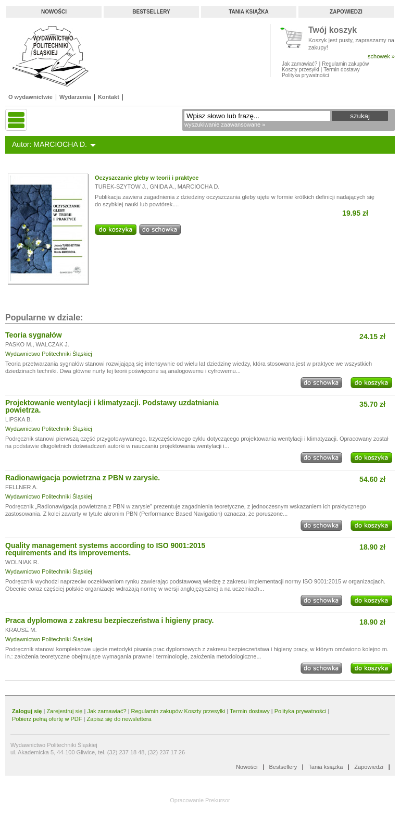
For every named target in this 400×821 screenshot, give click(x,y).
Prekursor (217, 800)
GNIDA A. (162, 186)
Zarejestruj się (64, 711)
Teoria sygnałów (33, 335)
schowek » (381, 56)
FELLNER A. (21, 487)
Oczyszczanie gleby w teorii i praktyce (146, 178)
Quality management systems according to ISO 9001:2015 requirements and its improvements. (105, 549)
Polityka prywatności (305, 75)
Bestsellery (151, 12)
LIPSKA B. (18, 419)
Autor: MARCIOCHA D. (49, 144)
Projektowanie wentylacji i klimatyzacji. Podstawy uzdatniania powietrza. (112, 406)
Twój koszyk (332, 30)
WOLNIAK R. (22, 562)
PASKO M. (18, 344)
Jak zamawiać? (299, 64)
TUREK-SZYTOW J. (120, 186)
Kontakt (108, 97)
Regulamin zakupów (345, 64)
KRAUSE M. (21, 630)
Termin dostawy (341, 69)
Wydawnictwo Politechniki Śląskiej (48, 354)
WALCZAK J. (52, 344)
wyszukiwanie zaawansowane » (224, 124)
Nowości (54, 12)
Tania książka (249, 12)
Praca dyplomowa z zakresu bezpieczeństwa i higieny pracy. (109, 620)
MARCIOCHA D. (199, 186)
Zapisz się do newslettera (118, 719)
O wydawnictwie (30, 97)
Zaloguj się (27, 711)
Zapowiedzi (346, 12)
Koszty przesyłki (301, 69)
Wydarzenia (75, 97)
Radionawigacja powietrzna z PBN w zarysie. (82, 478)
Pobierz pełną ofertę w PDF (47, 719)
